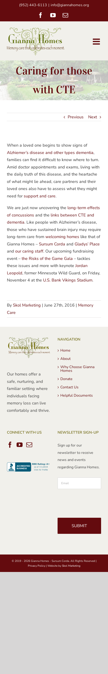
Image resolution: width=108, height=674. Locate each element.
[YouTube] (20, 445)
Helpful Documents (76, 395)
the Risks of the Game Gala (47, 258)
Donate (66, 379)
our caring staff (29, 251)
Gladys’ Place (87, 244)
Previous (76, 117)
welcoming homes (62, 236)
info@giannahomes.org (70, 5)
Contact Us (69, 387)
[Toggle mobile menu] (97, 41)
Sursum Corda (52, 244)
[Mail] (29, 445)
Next (92, 117)
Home (65, 350)
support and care (39, 196)
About (65, 359)
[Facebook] (10, 445)
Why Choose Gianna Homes (77, 369)
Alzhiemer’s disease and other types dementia (50, 152)
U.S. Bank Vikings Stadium (67, 280)
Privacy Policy (36, 566)
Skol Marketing (27, 305)
